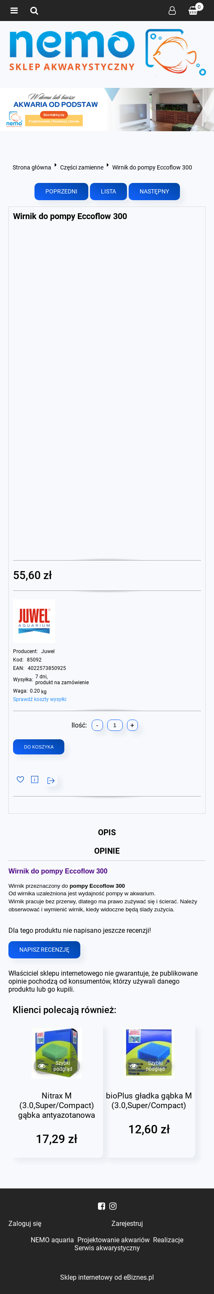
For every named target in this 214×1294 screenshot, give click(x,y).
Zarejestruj (127, 1224)
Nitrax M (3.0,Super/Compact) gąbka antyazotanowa (56, 1106)
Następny (154, 191)
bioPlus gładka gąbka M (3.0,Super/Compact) (149, 1101)
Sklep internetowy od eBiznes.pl (107, 1277)
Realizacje (168, 1240)
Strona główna (32, 167)
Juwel (48, 651)
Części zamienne (81, 167)
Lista (108, 191)
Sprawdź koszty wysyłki (39, 699)
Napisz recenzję (44, 951)
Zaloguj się (172, 10)
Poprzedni (61, 191)
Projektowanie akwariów (113, 1240)
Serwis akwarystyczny (107, 1248)
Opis (107, 833)
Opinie (107, 852)
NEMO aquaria (52, 1240)
